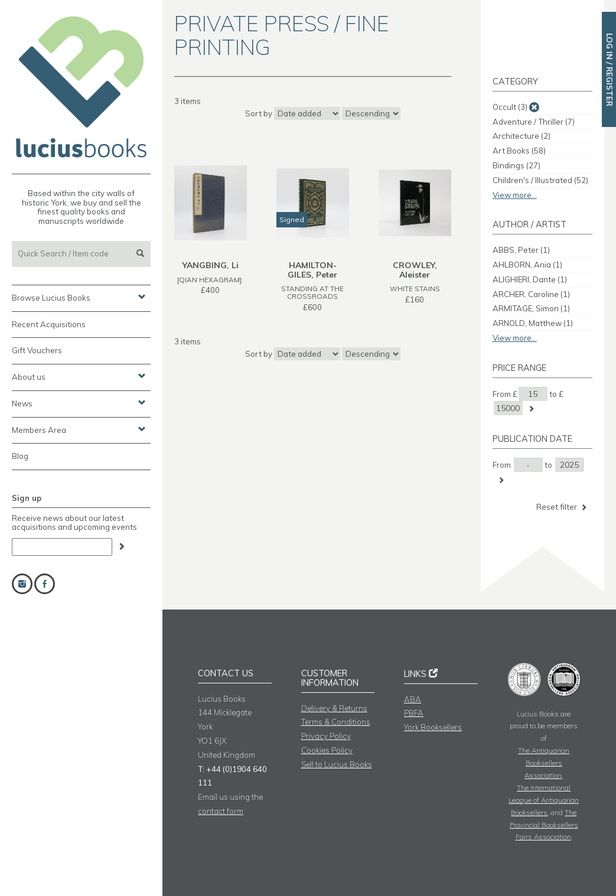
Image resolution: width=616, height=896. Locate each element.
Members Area (79, 429)
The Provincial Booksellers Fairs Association (544, 825)
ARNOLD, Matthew (533, 323)
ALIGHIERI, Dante (530, 279)
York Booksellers (433, 727)
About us (79, 376)
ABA (412, 699)
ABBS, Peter (521, 250)
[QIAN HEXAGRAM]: (210, 279)
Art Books (519, 150)
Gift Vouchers (37, 350)
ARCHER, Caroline (531, 294)
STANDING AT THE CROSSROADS (312, 292)
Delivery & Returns (334, 708)
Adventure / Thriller (534, 121)
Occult (510, 107)
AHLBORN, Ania (527, 264)
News (79, 403)
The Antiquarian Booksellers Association (543, 763)
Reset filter (562, 507)
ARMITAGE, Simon (531, 308)
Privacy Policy (326, 736)
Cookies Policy (327, 750)
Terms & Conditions (335, 721)
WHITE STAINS (415, 288)
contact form (220, 811)
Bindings (516, 165)
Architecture (521, 136)
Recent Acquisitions (49, 324)
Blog (20, 456)
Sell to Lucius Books (336, 764)
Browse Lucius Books (79, 297)
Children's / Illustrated (540, 180)
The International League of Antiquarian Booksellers (544, 800)
